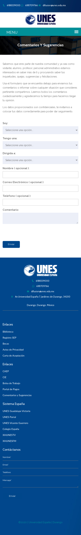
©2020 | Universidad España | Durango (40, 522)
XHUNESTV (9, 434)
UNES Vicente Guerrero (15, 422)
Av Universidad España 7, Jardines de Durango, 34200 (40, 296)
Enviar (11, 244)
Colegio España (11, 428)
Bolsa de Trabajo (11, 383)
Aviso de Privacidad (13, 349)
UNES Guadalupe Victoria (16, 410)
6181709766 (29, 5)
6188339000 (11, 5)
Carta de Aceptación (13, 355)
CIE (4, 377)
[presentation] (29, 232)
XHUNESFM (9, 440)
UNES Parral (9, 416)
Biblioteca (8, 331)
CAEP (6, 371)
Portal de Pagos (11, 389)
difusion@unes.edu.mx (52, 5)
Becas (6, 343)
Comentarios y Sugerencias (17, 395)
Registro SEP (9, 337)
